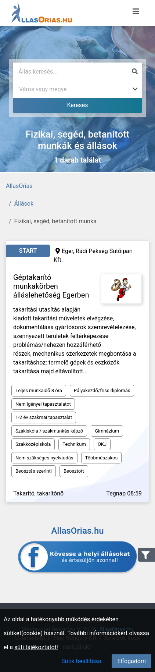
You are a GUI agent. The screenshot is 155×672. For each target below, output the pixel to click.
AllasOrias (19, 185)
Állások (23, 203)
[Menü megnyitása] (136, 11)
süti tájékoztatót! (36, 647)
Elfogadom (131, 661)
